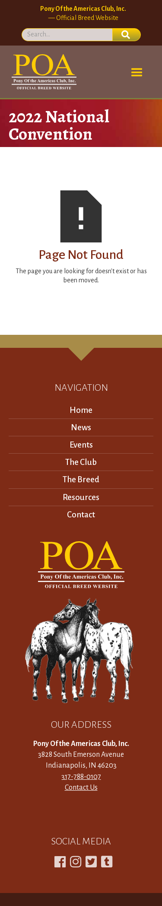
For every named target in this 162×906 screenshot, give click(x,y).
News (81, 427)
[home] (42, 71)
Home (81, 410)
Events (81, 444)
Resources (81, 497)
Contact (81, 514)
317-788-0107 (81, 777)
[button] (137, 72)
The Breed (81, 479)
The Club (81, 462)
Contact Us (81, 788)
